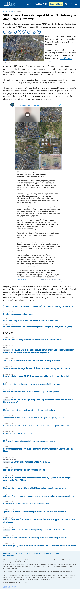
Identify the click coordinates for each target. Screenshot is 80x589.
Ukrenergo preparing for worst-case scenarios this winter (27, 503)
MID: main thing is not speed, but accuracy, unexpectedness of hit (31, 320)
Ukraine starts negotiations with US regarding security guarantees (34, 488)
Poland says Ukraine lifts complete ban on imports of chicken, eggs (31, 384)
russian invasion (52, 306)
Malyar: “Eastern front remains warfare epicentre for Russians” (29, 410)
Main (5, 11)
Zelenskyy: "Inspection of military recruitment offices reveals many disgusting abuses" (39, 496)
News (28, 4)
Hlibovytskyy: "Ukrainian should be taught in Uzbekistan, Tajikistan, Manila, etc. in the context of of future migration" (38, 351)
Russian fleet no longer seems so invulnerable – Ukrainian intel (32, 339)
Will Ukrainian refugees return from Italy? (26, 461)
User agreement (9, 555)
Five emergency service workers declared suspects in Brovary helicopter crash (39, 545)
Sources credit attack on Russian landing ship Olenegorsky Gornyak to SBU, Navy (37, 326)
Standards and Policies (52, 553)
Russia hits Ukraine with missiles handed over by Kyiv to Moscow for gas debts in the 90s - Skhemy (37, 479)
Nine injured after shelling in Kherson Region (24, 469)
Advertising (18, 553)
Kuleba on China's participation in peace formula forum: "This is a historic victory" (38, 401)
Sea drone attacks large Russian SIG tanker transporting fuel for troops (36, 368)
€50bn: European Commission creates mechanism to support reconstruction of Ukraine (39, 520)
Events (28, 553)
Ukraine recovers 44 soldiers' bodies (18, 314)
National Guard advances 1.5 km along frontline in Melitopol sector (35, 537)
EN (71, 4)
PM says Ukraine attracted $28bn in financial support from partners (31, 391)
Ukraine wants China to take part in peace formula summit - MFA (34, 529)
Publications (41, 4)
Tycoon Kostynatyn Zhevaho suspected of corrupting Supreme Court (35, 511)
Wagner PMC (68, 306)
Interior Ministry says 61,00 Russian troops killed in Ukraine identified (36, 376)
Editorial (37, 553)
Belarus (37, 306)
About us (6, 553)
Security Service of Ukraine (17, 306)
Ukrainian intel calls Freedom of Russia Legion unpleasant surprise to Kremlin (36, 425)
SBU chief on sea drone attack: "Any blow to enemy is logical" (32, 360)
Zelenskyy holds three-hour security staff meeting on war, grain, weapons (33, 417)
